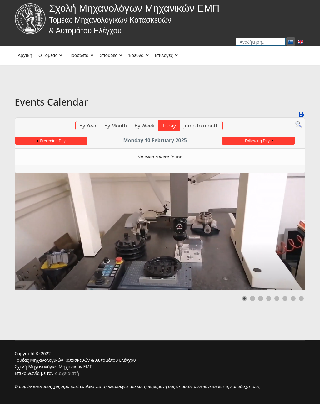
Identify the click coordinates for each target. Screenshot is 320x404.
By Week (144, 125)
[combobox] (261, 42)
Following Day (257, 140)
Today (169, 125)
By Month (115, 125)
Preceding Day (52, 140)
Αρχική (25, 55)
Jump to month (201, 125)
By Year (88, 125)
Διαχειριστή (67, 373)
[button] (244, 298)
